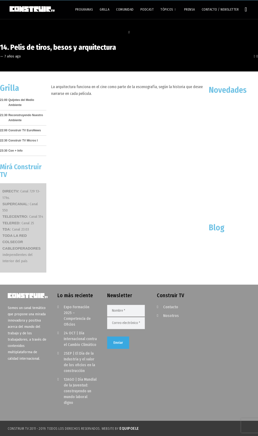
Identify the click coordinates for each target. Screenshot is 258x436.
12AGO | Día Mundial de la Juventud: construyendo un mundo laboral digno (80, 391)
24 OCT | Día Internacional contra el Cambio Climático (80, 339)
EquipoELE (129, 428)
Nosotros (171, 315)
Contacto (170, 307)
